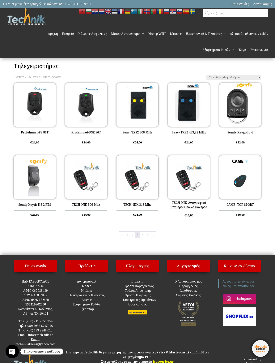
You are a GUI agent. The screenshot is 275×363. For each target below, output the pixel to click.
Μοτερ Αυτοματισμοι (125, 34)
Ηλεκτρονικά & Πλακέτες (204, 34)
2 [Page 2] (132, 235)
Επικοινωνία (259, 50)
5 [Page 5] (147, 235)
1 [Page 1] (128, 235)
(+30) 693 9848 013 (39, 330)
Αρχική (53, 34)
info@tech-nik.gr (40, 335)
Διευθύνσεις (188, 290)
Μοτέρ (86, 286)
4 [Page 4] (142, 235)
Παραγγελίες (240, 4)
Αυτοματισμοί (86, 281)
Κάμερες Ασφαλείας (92, 34)
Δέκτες (87, 300)
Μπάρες (176, 34)
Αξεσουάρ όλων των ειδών (249, 34)
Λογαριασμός (262, 4)
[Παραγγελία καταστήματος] (233, 77)
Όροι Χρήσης (137, 304)
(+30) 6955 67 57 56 (39, 326)
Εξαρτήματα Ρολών (216, 50)
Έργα (242, 50)
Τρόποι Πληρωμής (138, 295)
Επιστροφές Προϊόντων (137, 300)
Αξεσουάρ (86, 309)
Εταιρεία (68, 34)
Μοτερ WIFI (157, 34)
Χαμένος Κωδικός (188, 295)
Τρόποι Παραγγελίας (137, 286)
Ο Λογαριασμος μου (188, 281)
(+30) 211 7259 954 (39, 321)
